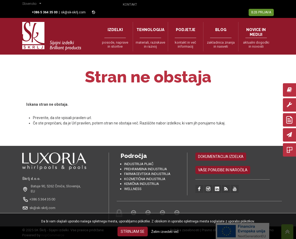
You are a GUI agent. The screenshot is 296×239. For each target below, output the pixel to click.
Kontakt (130, 4)
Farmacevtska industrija (147, 174)
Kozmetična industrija (144, 179)
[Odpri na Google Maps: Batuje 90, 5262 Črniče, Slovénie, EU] (54, 189)
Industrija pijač (138, 164)
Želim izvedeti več (165, 232)
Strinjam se (133, 231)
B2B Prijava (261, 12)
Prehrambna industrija (145, 169)
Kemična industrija (141, 184)
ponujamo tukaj (211, 123)
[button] (33, 4)
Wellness (133, 189)
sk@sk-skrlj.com (73, 12)
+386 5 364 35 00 (42, 199)
